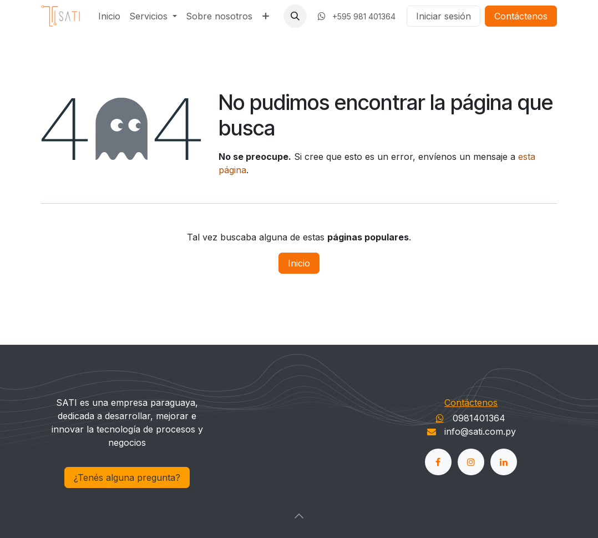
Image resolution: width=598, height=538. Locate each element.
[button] (295, 16)
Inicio (299, 263)
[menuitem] (109, 16)
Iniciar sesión (443, 16)
